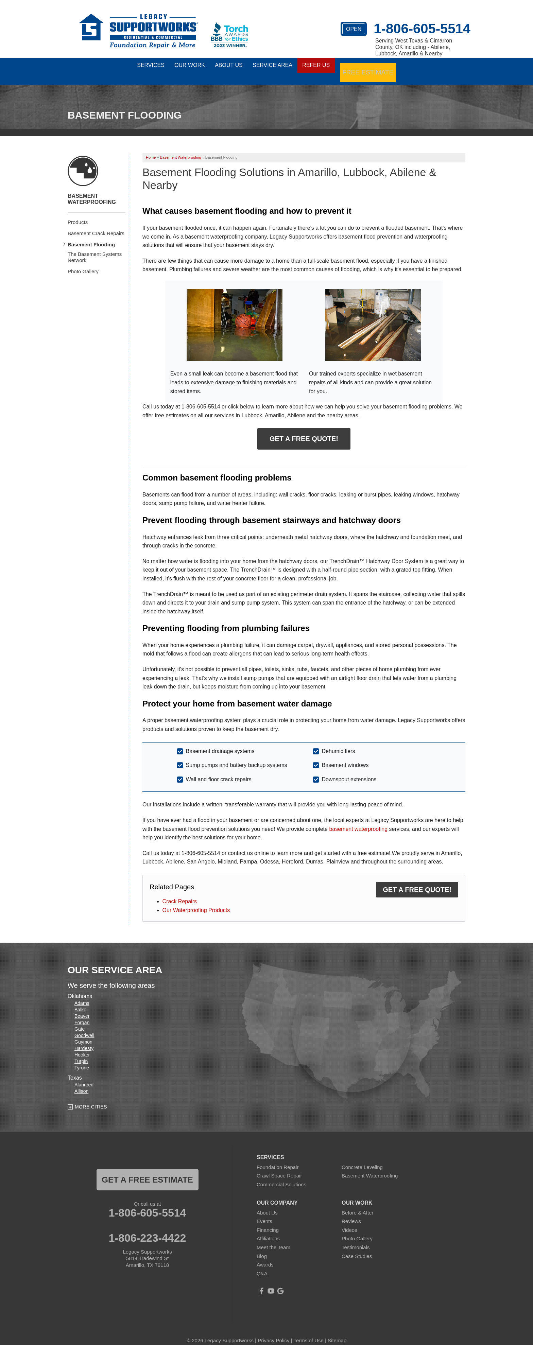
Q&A (262, 1264)
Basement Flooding (91, 235)
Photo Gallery (83, 262)
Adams (81, 994)
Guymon (83, 1032)
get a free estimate (147, 1170)
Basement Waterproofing (92, 189)
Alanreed (83, 1075)
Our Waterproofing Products (196, 901)
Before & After (357, 1203)
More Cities (91, 1097)
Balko (80, 1000)
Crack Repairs (179, 892)
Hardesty (83, 1039)
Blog (262, 1247)
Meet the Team (273, 1238)
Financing (268, 1220)
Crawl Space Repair (279, 1166)
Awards (265, 1255)
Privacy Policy (273, 1331)
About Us (267, 1203)
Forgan (81, 1013)
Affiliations (268, 1229)
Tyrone (81, 1058)
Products (78, 212)
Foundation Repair (277, 1158)
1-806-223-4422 (147, 1228)
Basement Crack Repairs (96, 224)
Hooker (82, 1045)
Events (264, 1212)
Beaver (81, 1007)
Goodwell (84, 1026)
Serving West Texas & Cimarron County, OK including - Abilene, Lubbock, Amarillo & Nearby (413, 47)
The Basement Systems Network (95, 248)
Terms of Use (308, 1331)
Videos (349, 1220)
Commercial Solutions (281, 1175)
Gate (79, 1020)
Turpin (81, 1052)
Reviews (351, 1212)
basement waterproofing (358, 819)
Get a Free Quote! (304, 429)
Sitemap (337, 1331)
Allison (81, 1082)
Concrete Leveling (362, 1158)
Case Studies (357, 1247)
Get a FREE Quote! (417, 880)
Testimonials (356, 1238)
